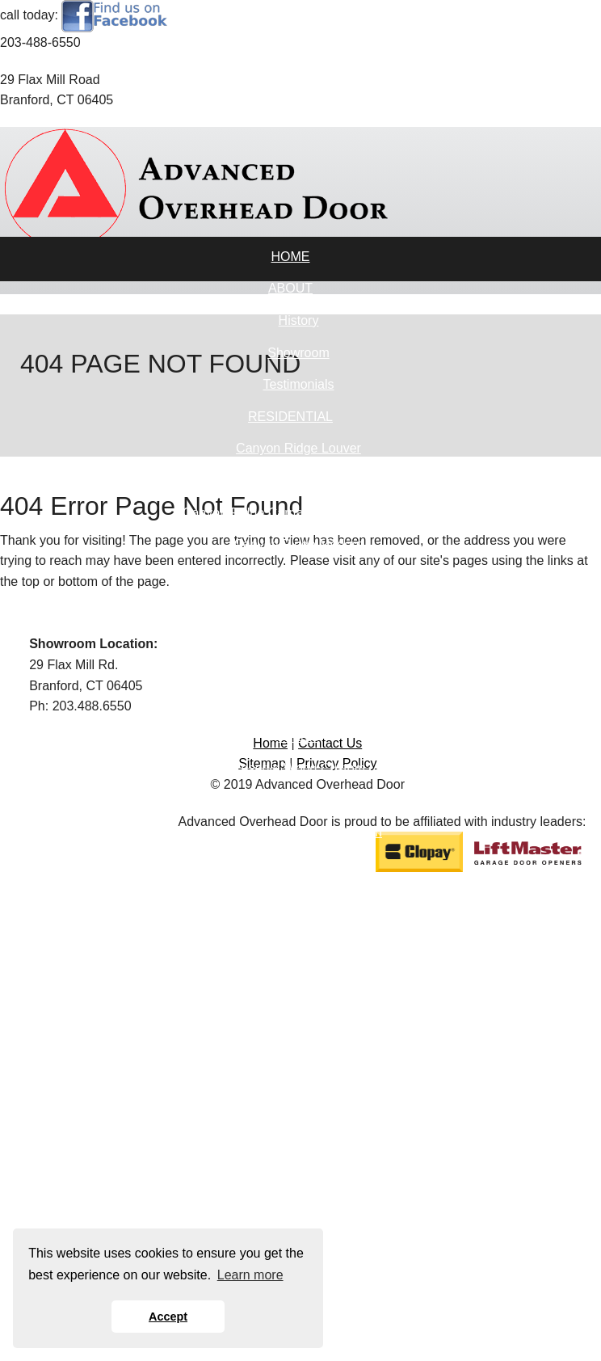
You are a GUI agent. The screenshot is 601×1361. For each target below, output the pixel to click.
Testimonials (298, 384)
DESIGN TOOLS (290, 1184)
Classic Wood (298, 864)
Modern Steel (298, 704)
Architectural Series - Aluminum (298, 960)
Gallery (298, 608)
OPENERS (290, 1120)
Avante (299, 737)
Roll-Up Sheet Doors (298, 1088)
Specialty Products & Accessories (298, 1057)
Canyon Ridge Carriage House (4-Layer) (298, 513)
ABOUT (290, 288)
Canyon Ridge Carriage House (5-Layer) (298, 480)
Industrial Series (298, 1024)
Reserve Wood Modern (298, 897)
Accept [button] (168, 1316)
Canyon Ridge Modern (298, 544)
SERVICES (290, 1152)
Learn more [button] (250, 1275)
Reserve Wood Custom (298, 768)
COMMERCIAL (290, 928)
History (299, 320)
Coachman (298, 577)
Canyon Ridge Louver (298, 448)
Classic (299, 673)
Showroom (298, 353)
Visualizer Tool (298, 1217)
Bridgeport (299, 640)
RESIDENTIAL (290, 416)
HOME (290, 256)
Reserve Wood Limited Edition (298, 800)
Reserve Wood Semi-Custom (298, 832)
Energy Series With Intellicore (299, 992)
